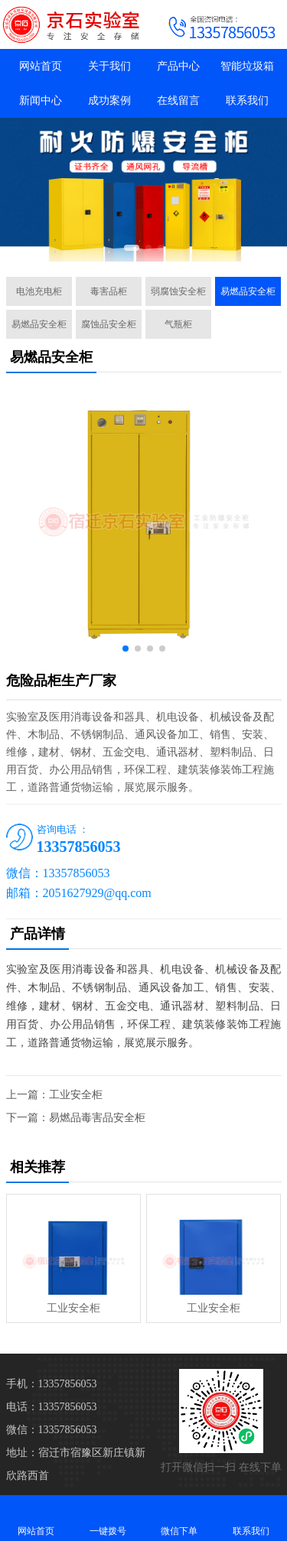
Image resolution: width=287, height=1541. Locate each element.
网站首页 (40, 66)
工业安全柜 (76, 1094)
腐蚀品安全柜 (108, 324)
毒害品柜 (108, 291)
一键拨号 (108, 1517)
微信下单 (180, 1517)
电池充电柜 (39, 291)
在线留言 (178, 100)
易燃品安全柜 (248, 291)
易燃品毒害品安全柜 (97, 1117)
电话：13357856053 (51, 1407)
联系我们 (247, 100)
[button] (131, 248)
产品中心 (178, 66)
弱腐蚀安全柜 (178, 291)
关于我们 (109, 66)
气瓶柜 (178, 324)
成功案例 (109, 100)
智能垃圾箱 (247, 66)
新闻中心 (40, 100)
